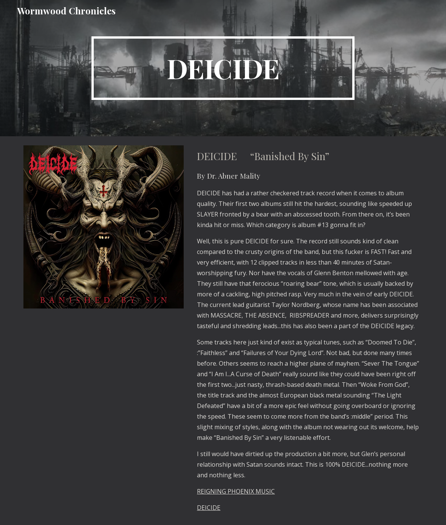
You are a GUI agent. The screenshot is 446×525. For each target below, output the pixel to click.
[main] (223, 68)
